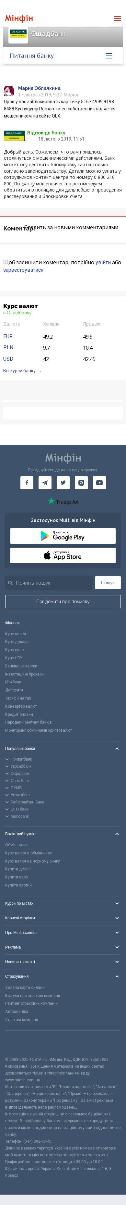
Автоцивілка (16, 1011)
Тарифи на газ (18, 698)
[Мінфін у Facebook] (26, 482)
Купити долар (17, 869)
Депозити (14, 690)
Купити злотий (18, 885)
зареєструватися (23, 270)
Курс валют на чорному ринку (32, 861)
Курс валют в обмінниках (28, 853)
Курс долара (17, 642)
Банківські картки (21, 666)
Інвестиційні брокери (24, 674)
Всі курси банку (19, 370)
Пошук (108, 582)
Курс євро (14, 650)
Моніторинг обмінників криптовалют (38, 730)
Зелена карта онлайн (25, 987)
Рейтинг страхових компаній (31, 1003)
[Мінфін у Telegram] (45, 482)
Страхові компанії (21, 1019)
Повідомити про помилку (63, 601)
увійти (103, 262)
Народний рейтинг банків (28, 722)
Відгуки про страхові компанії (32, 995)
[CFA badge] (19, 1043)
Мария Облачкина (39, 88)
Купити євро (16, 877)
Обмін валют (17, 845)
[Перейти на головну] (19, 19)
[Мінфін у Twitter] (63, 482)
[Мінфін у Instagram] (81, 482)
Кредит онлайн (19, 714)
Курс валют (15, 634)
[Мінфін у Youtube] (99, 482)
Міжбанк (13, 682)
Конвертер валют (21, 706)
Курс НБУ (13, 658)
